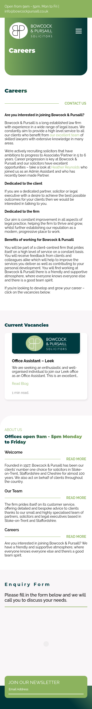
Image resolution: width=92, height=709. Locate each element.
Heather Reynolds (65, 167)
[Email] (43, 689)
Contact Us (45, 103)
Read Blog (20, 384)
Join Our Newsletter (34, 682)
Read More (45, 459)
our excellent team (64, 135)
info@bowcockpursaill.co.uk (26, 11)
